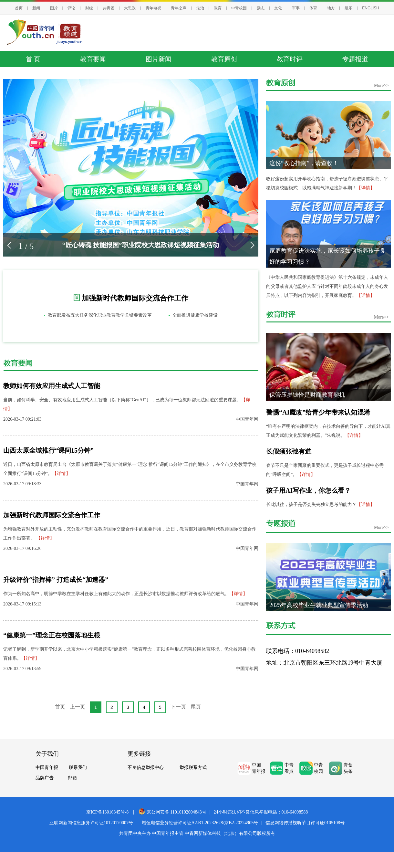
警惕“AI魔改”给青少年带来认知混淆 (318, 412)
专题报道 (355, 59)
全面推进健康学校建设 (195, 315)
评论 (71, 8)
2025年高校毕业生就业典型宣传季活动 (318, 605)
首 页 (33, 59)
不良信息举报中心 (146, 767)
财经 (89, 8)
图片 (54, 8)
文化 (278, 8)
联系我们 (78, 767)
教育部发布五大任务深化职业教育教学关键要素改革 (100, 315)
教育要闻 (93, 59)
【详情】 (61, 473)
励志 (260, 8)
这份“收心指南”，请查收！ (303, 163)
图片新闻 (158, 59)
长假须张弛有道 (288, 451)
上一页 (77, 707)
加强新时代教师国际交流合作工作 (135, 298)
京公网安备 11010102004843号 (172, 812)
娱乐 (348, 8)
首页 (19, 8)
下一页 (178, 707)
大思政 (130, 8)
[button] (9, 245)
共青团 (108, 8)
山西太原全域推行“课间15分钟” (48, 450)
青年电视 (153, 8)
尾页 (196, 707)
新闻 (36, 8)
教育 (218, 8)
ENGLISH (370, 8)
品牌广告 (45, 777)
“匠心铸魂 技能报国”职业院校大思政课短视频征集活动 (140, 244)
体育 (313, 8)
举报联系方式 (193, 767)
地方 (331, 8)
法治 (200, 8)
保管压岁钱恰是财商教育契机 (307, 395)
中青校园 (239, 8)
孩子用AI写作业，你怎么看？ (308, 490)
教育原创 (224, 59)
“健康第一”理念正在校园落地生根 (51, 635)
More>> (381, 85)
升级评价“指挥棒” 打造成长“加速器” (55, 579)
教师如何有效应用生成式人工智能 (51, 385)
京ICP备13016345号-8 (107, 812)
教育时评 (290, 59)
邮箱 (72, 777)
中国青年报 (47, 767)
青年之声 (178, 8)
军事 (296, 8)
